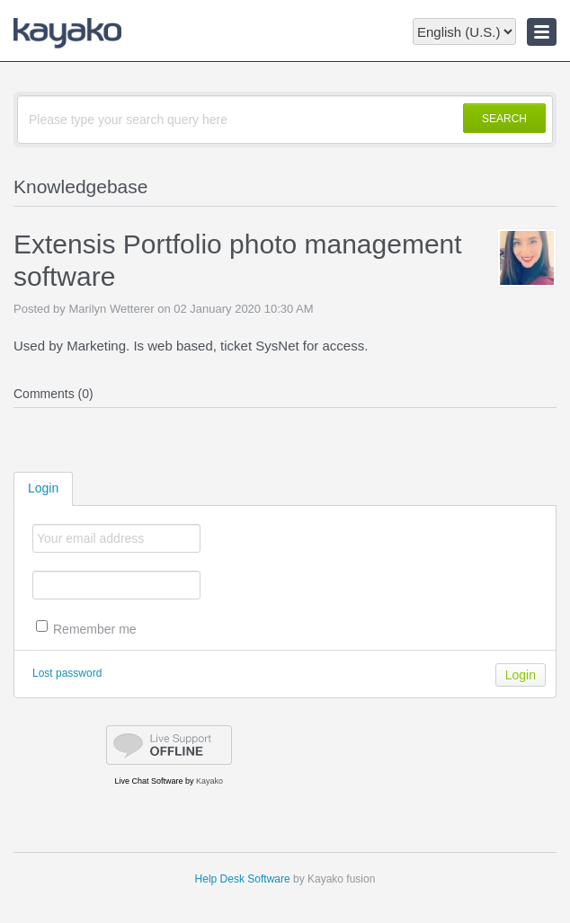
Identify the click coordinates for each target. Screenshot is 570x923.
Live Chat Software (148, 781)
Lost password (67, 673)
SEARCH (504, 118)
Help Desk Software (242, 879)
